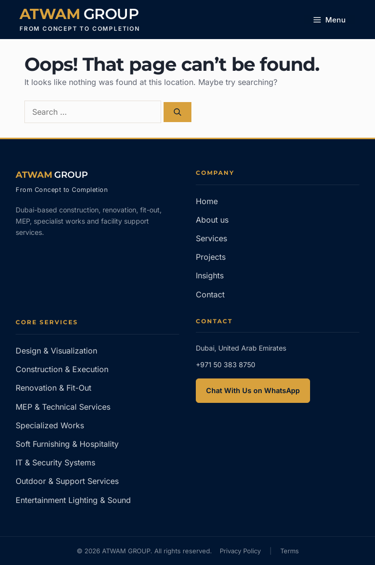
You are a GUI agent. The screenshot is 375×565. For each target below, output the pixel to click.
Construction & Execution (62, 369)
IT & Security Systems (55, 462)
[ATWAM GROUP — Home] (52, 174)
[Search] (177, 112)
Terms (289, 551)
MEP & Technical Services (63, 407)
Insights (210, 275)
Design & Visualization (56, 351)
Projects (211, 257)
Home (207, 201)
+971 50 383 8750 (225, 364)
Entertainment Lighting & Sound (73, 500)
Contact (210, 294)
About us (212, 220)
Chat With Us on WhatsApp (253, 390)
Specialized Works (50, 425)
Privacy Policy (240, 551)
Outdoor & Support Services (67, 481)
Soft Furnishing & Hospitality (67, 444)
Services (211, 238)
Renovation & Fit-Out (53, 388)
